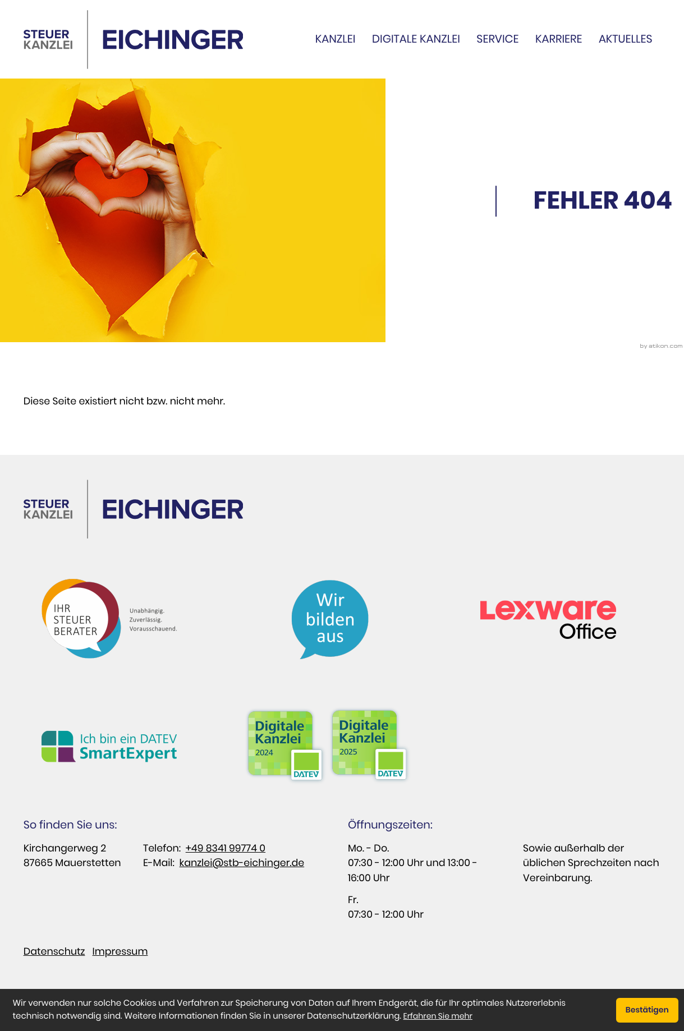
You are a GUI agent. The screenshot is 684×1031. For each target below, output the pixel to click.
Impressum (120, 952)
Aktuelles (626, 39)
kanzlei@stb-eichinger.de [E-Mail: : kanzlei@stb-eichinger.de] (242, 863)
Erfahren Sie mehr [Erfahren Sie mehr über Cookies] (437, 1015)
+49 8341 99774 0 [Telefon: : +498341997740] (225, 848)
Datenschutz (54, 952)
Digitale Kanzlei (416, 39)
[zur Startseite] (134, 39)
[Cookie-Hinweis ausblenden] (647, 1010)
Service (497, 39)
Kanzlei (335, 39)
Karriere (558, 39)
